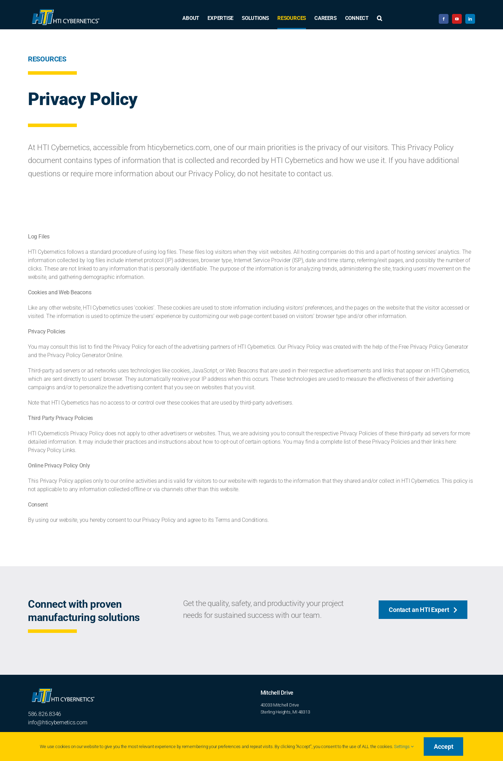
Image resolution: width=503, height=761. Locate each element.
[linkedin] (470, 19)
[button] (379, 18)
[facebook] (444, 19)
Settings (404, 746)
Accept (443, 746)
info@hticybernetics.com (57, 722)
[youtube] (457, 19)
